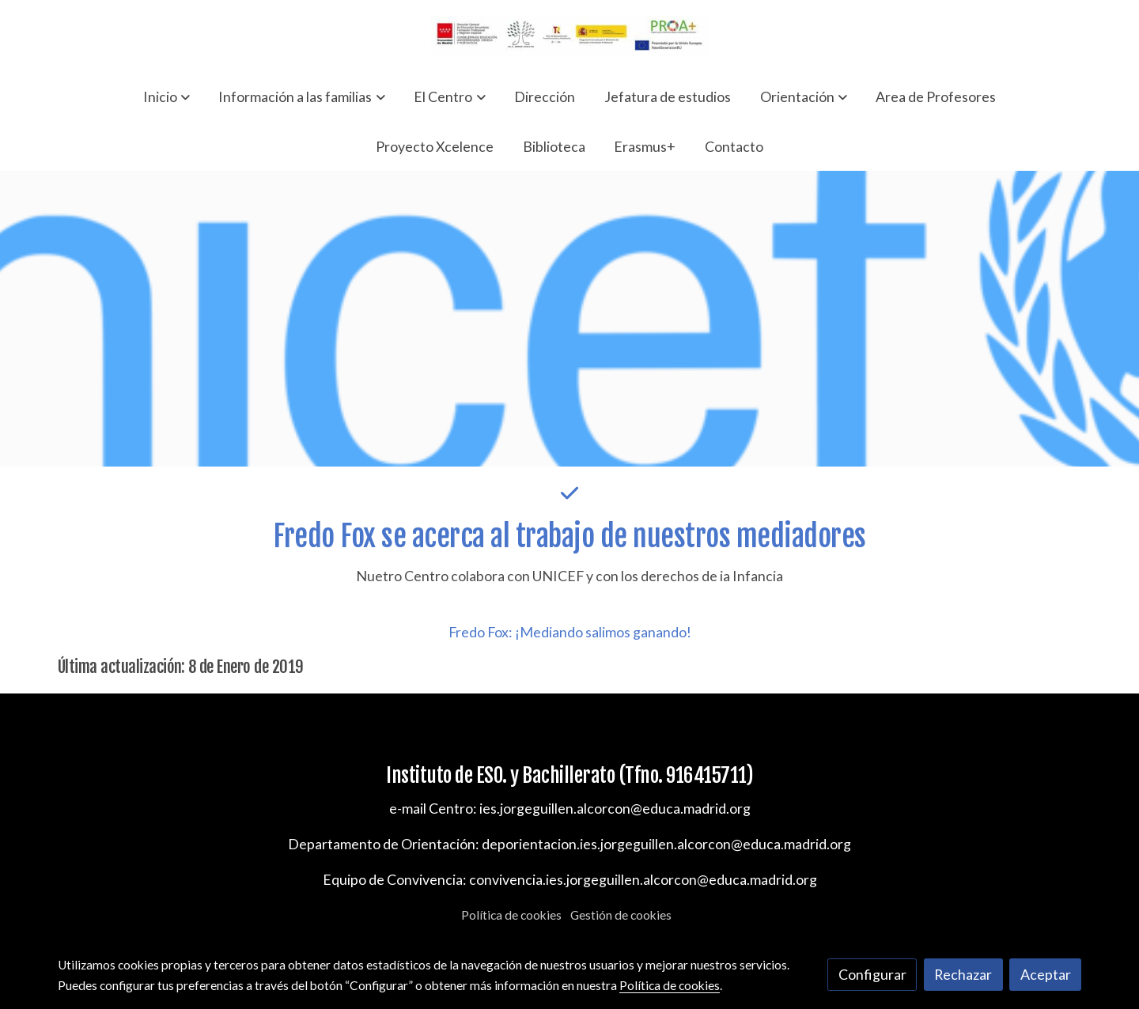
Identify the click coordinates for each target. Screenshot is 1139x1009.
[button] (166, 96)
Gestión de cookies (621, 915)
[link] (569, 36)
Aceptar (1045, 974)
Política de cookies (511, 915)
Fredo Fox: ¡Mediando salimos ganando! (569, 632)
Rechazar (963, 974)
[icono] (569, 493)
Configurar (872, 974)
